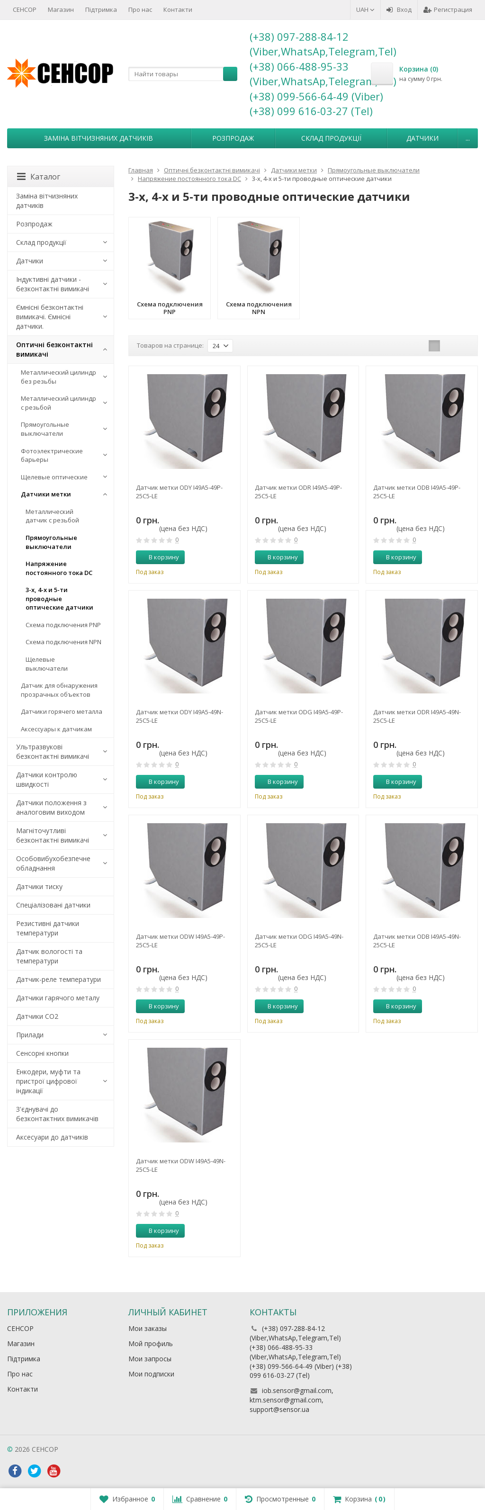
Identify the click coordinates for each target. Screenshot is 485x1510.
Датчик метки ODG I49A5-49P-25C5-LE (299, 716)
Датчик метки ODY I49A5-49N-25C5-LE (179, 716)
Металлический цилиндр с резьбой (58, 403)
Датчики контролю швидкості (46, 779)
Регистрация (447, 9)
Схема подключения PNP (63, 624)
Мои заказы (147, 1328)
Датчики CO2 (37, 1016)
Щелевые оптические (54, 477)
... (468, 138)
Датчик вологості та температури (49, 956)
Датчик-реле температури (58, 979)
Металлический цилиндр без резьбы (58, 377)
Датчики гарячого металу (57, 997)
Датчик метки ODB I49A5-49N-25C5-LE (417, 940)
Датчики (422, 138)
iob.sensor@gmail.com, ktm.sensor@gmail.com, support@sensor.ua (291, 1400)
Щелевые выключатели (47, 664)
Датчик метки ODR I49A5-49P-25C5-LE (298, 491)
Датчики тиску (39, 886)
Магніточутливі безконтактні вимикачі (52, 835)
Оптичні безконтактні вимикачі (54, 349)
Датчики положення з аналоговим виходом (51, 807)
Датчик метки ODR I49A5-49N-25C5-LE (417, 716)
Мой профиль (150, 1343)
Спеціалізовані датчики (53, 904)
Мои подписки (151, 1373)
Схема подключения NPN (63, 642)
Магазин (61, 9)
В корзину (158, 557)
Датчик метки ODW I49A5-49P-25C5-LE (180, 940)
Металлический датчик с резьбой (52, 516)
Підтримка (101, 9)
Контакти (177, 9)
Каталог (38, 176)
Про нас (140, 9)
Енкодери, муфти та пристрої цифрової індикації (48, 1081)
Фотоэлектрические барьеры (52, 455)
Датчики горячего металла (61, 711)
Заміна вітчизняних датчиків (98, 138)
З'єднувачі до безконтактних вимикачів (57, 1114)
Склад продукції (331, 138)
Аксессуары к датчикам (56, 729)
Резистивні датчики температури (47, 928)
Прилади (30, 1034)
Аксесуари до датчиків (52, 1136)
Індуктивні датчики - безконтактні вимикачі (52, 284)
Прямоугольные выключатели (45, 429)
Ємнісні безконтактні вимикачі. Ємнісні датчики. (49, 317)
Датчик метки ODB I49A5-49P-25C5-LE (416, 491)
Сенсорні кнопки (42, 1053)
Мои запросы (149, 1358)
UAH (365, 9)
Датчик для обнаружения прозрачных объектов (59, 690)
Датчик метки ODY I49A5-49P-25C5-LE (179, 491)
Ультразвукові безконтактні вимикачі (52, 751)
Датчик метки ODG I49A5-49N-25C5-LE (299, 940)
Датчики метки (46, 494)
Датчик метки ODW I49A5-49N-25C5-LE (180, 1165)
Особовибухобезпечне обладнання (53, 863)
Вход (399, 9)
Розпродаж (233, 138)
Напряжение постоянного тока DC (59, 568)
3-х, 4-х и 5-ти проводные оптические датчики (59, 598)
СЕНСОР (24, 9)
